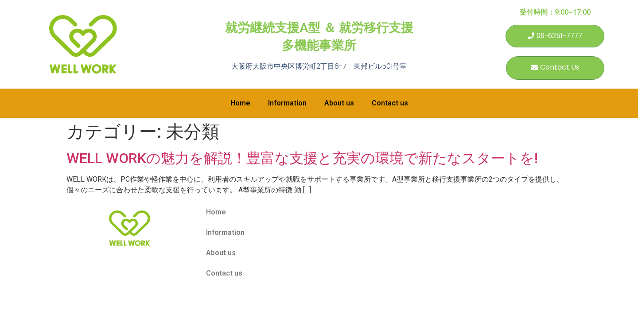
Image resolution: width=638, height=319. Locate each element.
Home (240, 104)
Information (287, 104)
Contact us (390, 104)
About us (339, 104)
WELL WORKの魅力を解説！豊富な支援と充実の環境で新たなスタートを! (302, 159)
